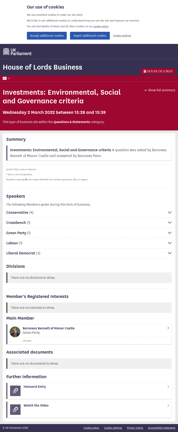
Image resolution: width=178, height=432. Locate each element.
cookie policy (100, 26)
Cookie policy (91, 427)
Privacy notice (135, 427)
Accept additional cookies (46, 35)
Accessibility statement (161, 427)
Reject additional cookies (90, 35)
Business (29, 78)
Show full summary (161, 90)
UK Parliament (11, 78)
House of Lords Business (42, 67)
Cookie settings (122, 35)
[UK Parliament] (17, 51)
